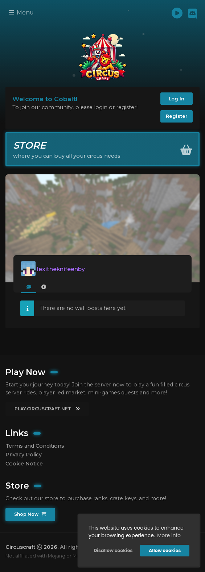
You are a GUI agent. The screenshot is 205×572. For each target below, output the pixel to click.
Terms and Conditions (34, 446)
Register (177, 116)
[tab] (28, 287)
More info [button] (169, 535)
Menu (21, 12)
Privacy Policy (23, 454)
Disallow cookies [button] (113, 550)
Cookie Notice (24, 463)
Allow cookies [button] (165, 550)
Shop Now (30, 514)
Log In (176, 98)
